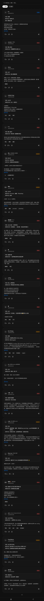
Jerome (10, 42)
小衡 (9, 393)
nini (9, 513)
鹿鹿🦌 (9, 481)
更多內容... (6, 31)
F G (8, 126)
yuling (9, 278)
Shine (9, 67)
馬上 (9, 153)
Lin (8, 364)
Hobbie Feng (11, 95)
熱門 (5, 6)
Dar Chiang (10, 331)
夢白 (9, 186)
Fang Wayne (11, 539)
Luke (9, 421)
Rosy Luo (10, 453)
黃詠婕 (9, 220)
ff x (8, 11)
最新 (11, 6)
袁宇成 (9, 570)
